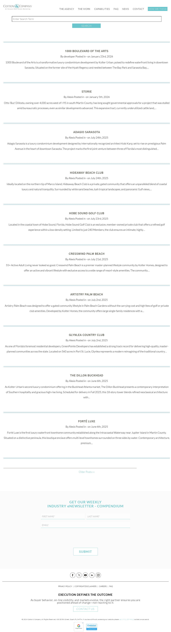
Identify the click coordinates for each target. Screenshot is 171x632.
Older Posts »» (87, 471)
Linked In (92, 575)
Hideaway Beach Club (86, 173)
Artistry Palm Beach (86, 294)
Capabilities (102, 8)
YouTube (85, 575)
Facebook (72, 575)
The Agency (66, 8)
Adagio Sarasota (86, 132)
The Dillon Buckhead (86, 375)
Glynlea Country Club (86, 335)
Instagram (98, 575)
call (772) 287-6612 (126, 619)
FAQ (111, 586)
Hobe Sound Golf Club (86, 213)
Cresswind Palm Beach (87, 254)
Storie (87, 91)
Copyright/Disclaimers (86, 586)
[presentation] (59, 538)
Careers (103, 586)
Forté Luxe (86, 421)
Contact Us (85, 608)
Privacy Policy (65, 586)
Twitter (79, 575)
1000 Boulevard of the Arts (86, 51)
